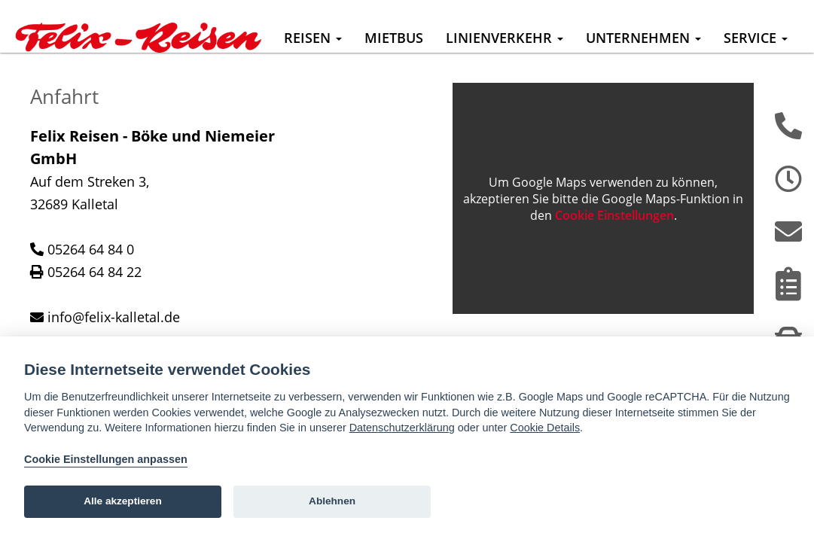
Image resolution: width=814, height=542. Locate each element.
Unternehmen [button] (643, 38)
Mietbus (393, 38)
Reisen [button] (313, 38)
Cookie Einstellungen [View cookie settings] (614, 238)
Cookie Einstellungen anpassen (105, 459)
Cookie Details (545, 428)
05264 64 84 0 (90, 272)
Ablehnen (332, 501)
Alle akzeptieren (123, 501)
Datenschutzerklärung (402, 428)
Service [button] (756, 38)
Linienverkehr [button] (504, 38)
